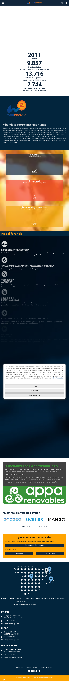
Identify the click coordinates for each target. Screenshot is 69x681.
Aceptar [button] (34, 386)
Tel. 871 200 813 (9, 654)
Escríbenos (19, 553)
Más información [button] (57, 378)
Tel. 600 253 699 (9, 620)
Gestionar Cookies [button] (34, 395)
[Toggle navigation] (62, 3)
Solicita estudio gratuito (34, 545)
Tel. (21, 601)
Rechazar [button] (34, 390)
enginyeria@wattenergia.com (26, 604)
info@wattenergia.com (11, 623)
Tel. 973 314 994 (9, 637)
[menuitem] (19, 667)
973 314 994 (50, 553)
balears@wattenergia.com (13, 657)
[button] (34, 3)
